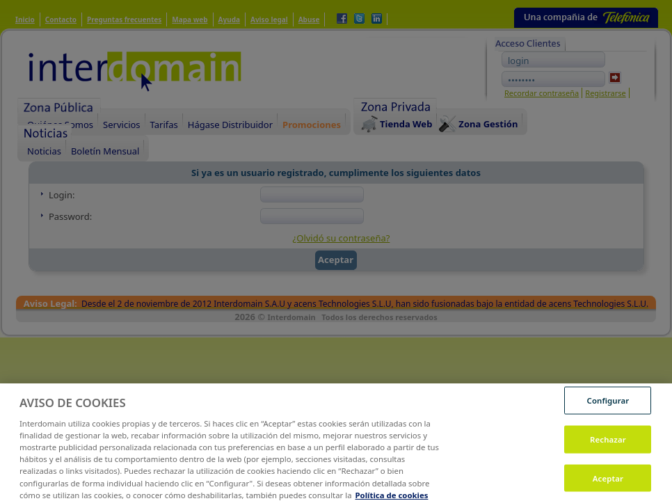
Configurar (608, 404)
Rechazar (608, 443)
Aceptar (608, 482)
